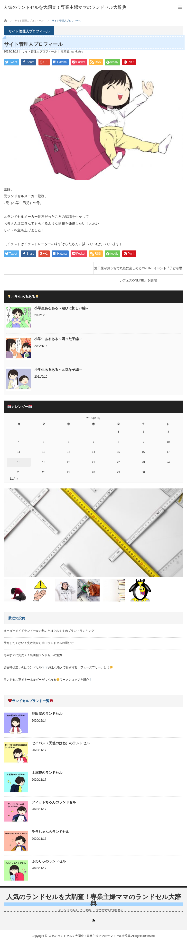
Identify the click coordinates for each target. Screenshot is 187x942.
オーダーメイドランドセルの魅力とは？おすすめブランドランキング (49, 630)
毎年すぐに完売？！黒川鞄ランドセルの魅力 (33, 655)
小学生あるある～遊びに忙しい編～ (61, 308)
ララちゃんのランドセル (50, 832)
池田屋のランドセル (47, 713)
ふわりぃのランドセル (49, 861)
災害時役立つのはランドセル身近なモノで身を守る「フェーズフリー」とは (58, 667)
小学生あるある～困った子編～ (58, 339)
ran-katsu (77, 51)
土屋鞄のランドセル (47, 773)
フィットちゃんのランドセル (54, 802)
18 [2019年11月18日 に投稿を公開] (18, 462)
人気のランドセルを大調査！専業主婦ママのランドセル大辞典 (93, 900)
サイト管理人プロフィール (39, 51)
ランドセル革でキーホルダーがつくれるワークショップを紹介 (48, 679)
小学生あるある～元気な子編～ (58, 370)
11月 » (13, 478)
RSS (94, 920)
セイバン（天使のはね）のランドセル (61, 743)
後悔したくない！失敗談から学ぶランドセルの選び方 (39, 643)
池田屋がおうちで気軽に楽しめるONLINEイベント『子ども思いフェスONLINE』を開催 (138, 270)
